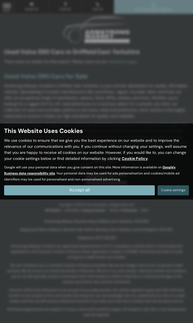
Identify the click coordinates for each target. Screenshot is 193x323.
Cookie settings (173, 190)
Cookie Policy (135, 158)
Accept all (79, 190)
